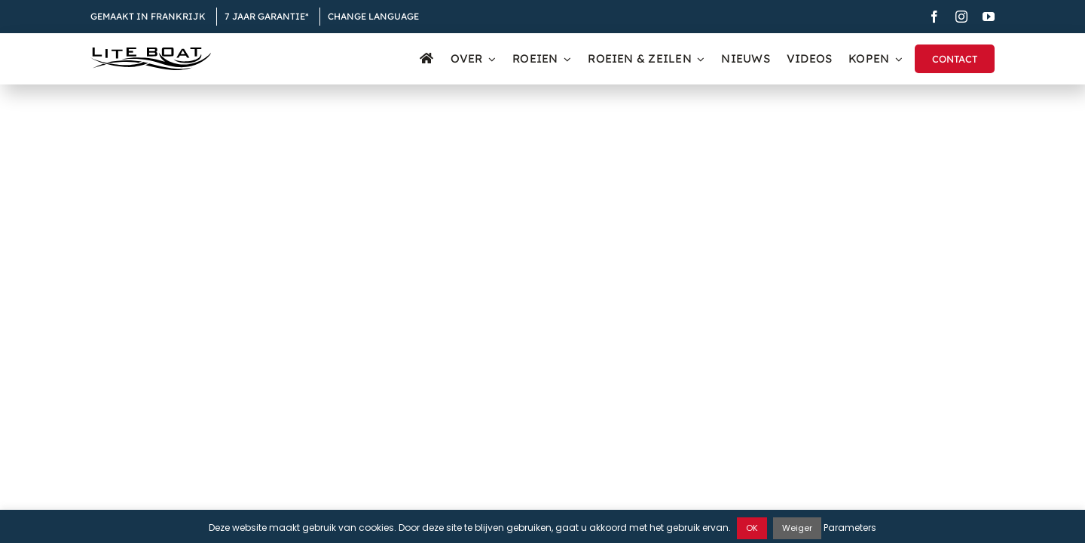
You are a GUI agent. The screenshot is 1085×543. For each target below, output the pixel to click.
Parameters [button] (850, 527)
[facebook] (934, 17)
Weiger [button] (797, 528)
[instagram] (961, 17)
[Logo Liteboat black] (150, 52)
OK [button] (752, 528)
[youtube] (989, 17)
